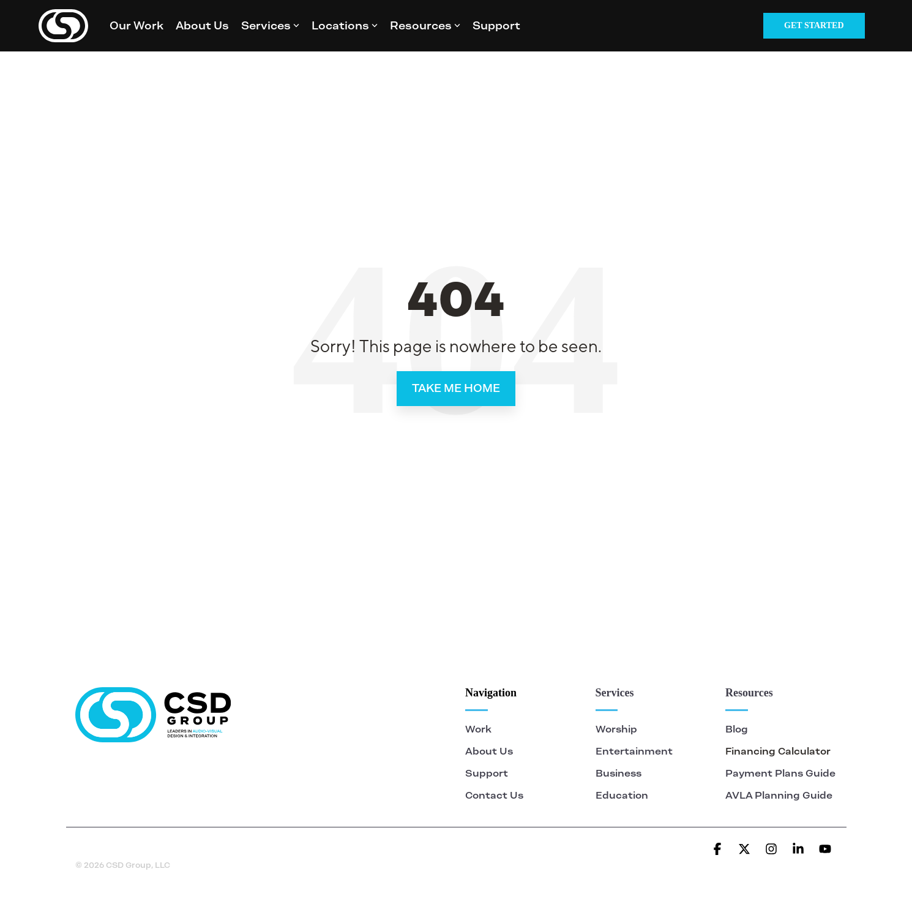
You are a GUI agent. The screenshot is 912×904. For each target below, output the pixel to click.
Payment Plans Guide (780, 773)
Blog (736, 729)
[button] (718, 849)
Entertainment (634, 751)
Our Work (136, 25)
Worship (618, 729)
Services (270, 25)
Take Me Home (456, 388)
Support (496, 25)
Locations (345, 25)
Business (618, 773)
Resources (425, 25)
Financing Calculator (778, 751)
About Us (202, 25)
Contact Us (494, 795)
